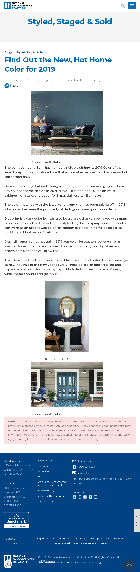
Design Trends (49, 80)
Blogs (8, 52)
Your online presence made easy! (79, 562)
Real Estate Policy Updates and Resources (98, 538)
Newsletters (45, 460)
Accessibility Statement (52, 495)
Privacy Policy (46, 490)
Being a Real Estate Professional (52, 538)
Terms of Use (45, 501)
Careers (43, 465)
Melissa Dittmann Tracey (85, 80)
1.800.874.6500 (86, 466)
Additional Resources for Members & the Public (52, 483)
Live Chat (83, 472)
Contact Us (84, 460)
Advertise (43, 471)
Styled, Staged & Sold (70, 21)
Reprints (43, 476)
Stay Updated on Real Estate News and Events (80, 543)
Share (11, 85)
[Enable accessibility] (8, 564)
